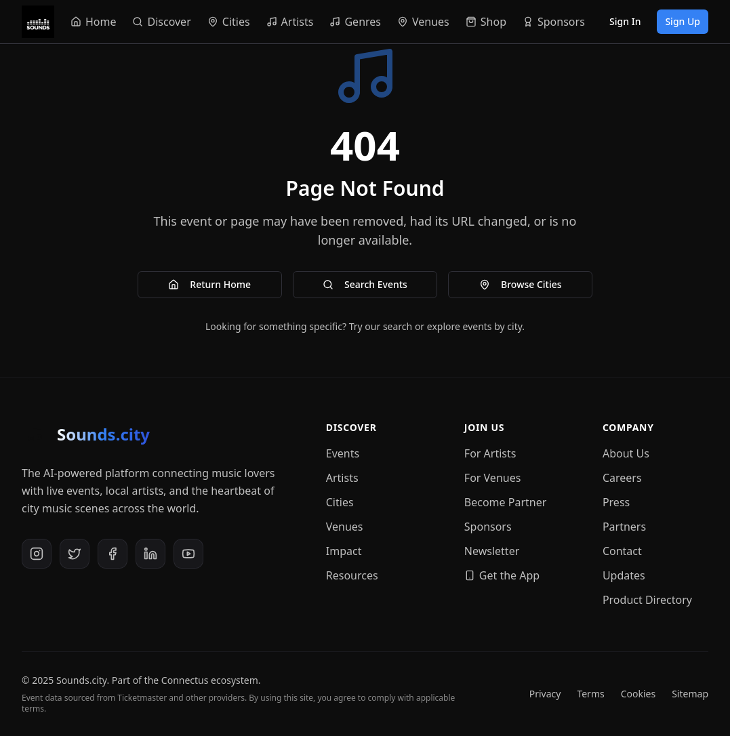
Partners (624, 526)
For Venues (492, 477)
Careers (622, 477)
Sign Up (682, 21)
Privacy (545, 693)
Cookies (638, 693)
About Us (626, 453)
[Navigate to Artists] (290, 22)
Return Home (209, 284)
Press (616, 502)
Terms (590, 693)
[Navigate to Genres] (355, 22)
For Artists (490, 453)
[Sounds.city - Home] (38, 21)
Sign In (625, 21)
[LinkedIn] (150, 554)
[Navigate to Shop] (486, 22)
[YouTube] (188, 554)
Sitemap (690, 693)
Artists (342, 477)
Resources (352, 575)
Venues (344, 526)
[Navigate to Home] (93, 22)
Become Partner (505, 502)
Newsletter (491, 551)
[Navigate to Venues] (423, 22)
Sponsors (488, 526)
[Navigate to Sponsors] (554, 22)
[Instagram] (37, 554)
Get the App (502, 575)
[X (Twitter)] (74, 554)
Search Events (365, 284)
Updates (624, 575)
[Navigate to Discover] (161, 22)
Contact (622, 551)
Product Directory (647, 599)
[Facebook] (112, 554)
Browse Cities (520, 284)
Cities (340, 502)
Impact (344, 551)
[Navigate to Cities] (228, 22)
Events (342, 453)
